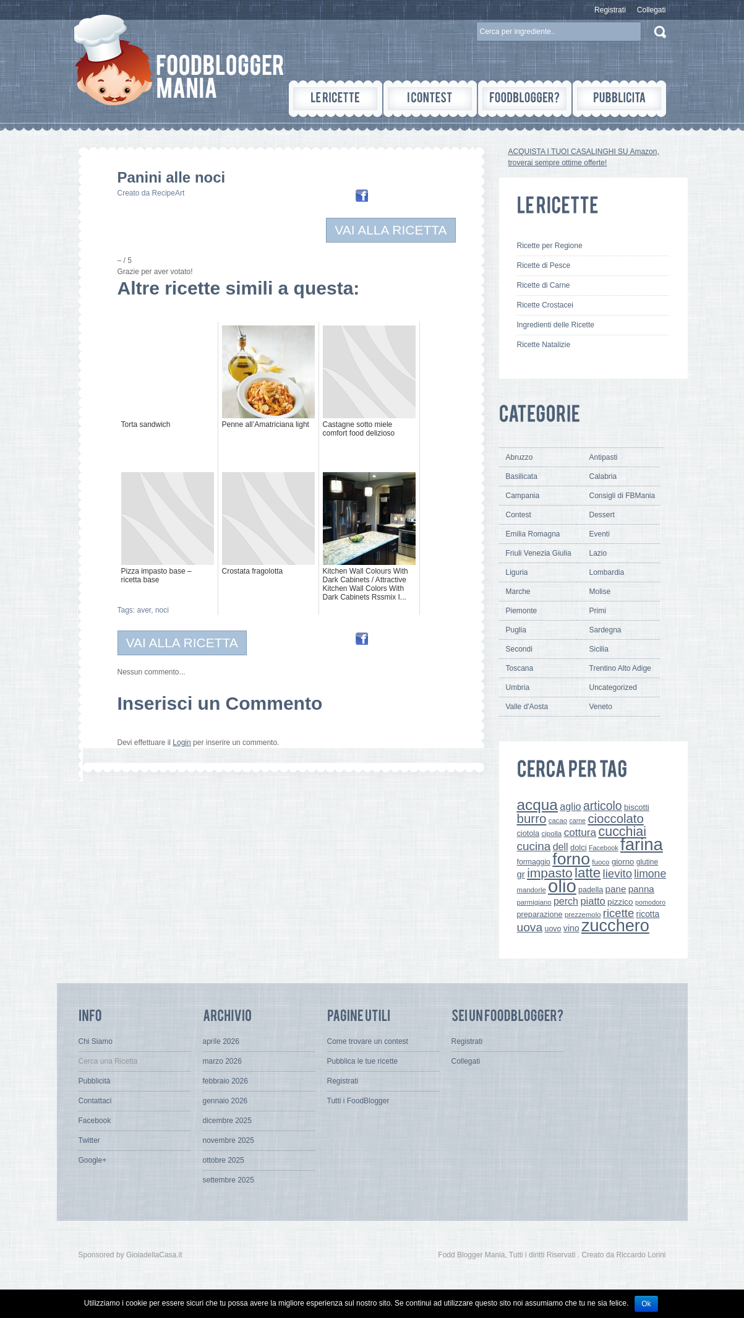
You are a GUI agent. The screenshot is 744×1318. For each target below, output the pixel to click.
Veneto (600, 706)
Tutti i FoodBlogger (358, 1100)
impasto (550, 873)
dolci (578, 847)
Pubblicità (95, 1081)
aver (144, 610)
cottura (580, 832)
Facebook (603, 847)
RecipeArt (168, 193)
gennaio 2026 (225, 1100)
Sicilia (599, 649)
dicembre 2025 (227, 1120)
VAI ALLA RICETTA (391, 230)
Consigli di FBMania (622, 495)
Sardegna (605, 630)
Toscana (520, 668)
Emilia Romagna (533, 534)
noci (162, 610)
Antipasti (603, 457)
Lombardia (607, 572)
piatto (592, 901)
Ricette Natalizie (544, 344)
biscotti (636, 807)
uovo (553, 928)
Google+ (93, 1160)
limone (650, 874)
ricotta (648, 914)
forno (571, 859)
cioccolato (615, 818)
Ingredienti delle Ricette (555, 325)
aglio (570, 806)
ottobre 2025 (223, 1160)
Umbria (518, 687)
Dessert (602, 514)
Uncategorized (613, 687)
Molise (600, 591)
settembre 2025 (228, 1180)
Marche (518, 591)
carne (577, 820)
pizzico (620, 902)
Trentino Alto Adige (620, 668)
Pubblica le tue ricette (362, 1061)
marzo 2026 (222, 1061)
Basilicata (521, 476)
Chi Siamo (96, 1041)
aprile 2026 (221, 1041)
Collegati (651, 10)
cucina (534, 846)
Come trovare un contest (367, 1041)
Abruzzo (519, 457)
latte (588, 873)
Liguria (517, 572)
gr (521, 874)
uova (530, 927)
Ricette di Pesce (544, 265)
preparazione (540, 914)
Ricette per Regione (550, 245)
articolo (602, 805)
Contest (518, 514)
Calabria (603, 476)
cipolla (552, 833)
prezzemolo (583, 914)
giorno (623, 861)
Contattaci (95, 1100)
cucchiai (622, 831)
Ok (646, 1303)
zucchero (615, 925)
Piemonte (521, 610)
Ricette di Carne (543, 285)
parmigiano (534, 902)
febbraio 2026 (225, 1081)
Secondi (519, 649)
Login (181, 742)
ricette (618, 913)
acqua (537, 804)
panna (641, 889)
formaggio (533, 862)
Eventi (599, 534)
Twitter (89, 1140)
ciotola (528, 833)
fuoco (600, 862)
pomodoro (650, 902)
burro (532, 818)
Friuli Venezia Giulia (538, 553)
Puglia (516, 630)
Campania (523, 495)
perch (566, 901)
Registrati (610, 10)
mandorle (531, 890)
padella (590, 889)
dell (560, 846)
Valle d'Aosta (527, 706)
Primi (597, 610)
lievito (617, 873)
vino (571, 928)
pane (615, 889)
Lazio (598, 553)
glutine (647, 862)
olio (562, 886)
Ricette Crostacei (545, 305)
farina (641, 844)
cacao (558, 820)
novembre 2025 (228, 1140)
